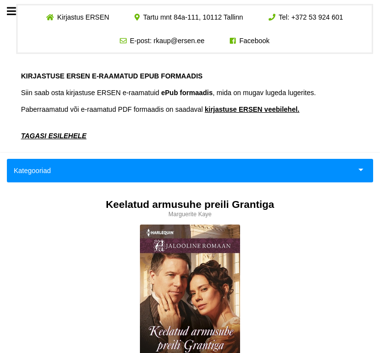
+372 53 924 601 (317, 17)
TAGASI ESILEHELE (54, 136)
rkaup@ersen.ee (179, 41)
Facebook (255, 41)
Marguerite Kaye (190, 214)
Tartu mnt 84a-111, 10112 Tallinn (193, 17)
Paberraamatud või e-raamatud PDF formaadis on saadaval (160, 109)
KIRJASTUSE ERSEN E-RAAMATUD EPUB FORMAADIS (112, 76)
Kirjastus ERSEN (83, 17)
